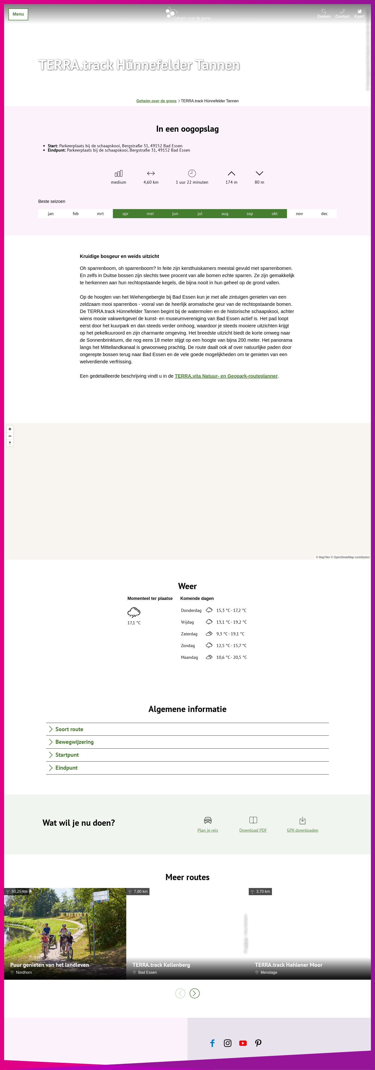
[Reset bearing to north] (9, 442)
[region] (187, 491)
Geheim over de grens (156, 101)
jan (51, 213)
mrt (100, 213)
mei (150, 213)
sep (250, 213)
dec (324, 213)
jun (175, 213)
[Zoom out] (9, 436)
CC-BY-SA (245, 943)
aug (224, 213)
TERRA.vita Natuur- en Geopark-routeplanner (226, 376)
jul (200, 213)
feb (76, 213)
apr (125, 213)
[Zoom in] (9, 429)
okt (275, 213)
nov (299, 213)
